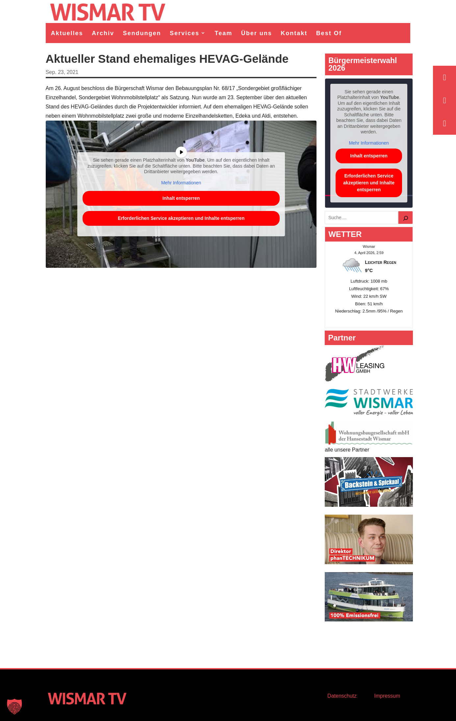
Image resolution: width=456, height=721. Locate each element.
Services (184, 33)
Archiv (103, 33)
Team (224, 33)
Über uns (256, 33)
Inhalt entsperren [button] (181, 198)
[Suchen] (405, 217)
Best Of (329, 33)
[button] (14, 706)
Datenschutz (342, 696)
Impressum (387, 696)
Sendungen (142, 33)
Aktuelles (67, 33)
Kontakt (294, 33)
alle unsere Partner (347, 450)
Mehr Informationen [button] (181, 182)
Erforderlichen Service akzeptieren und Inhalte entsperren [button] (181, 218)
